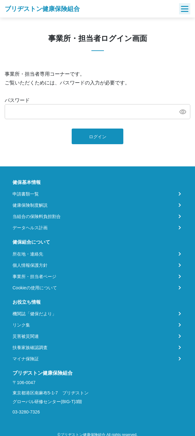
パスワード (17, 100)
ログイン (97, 136)
